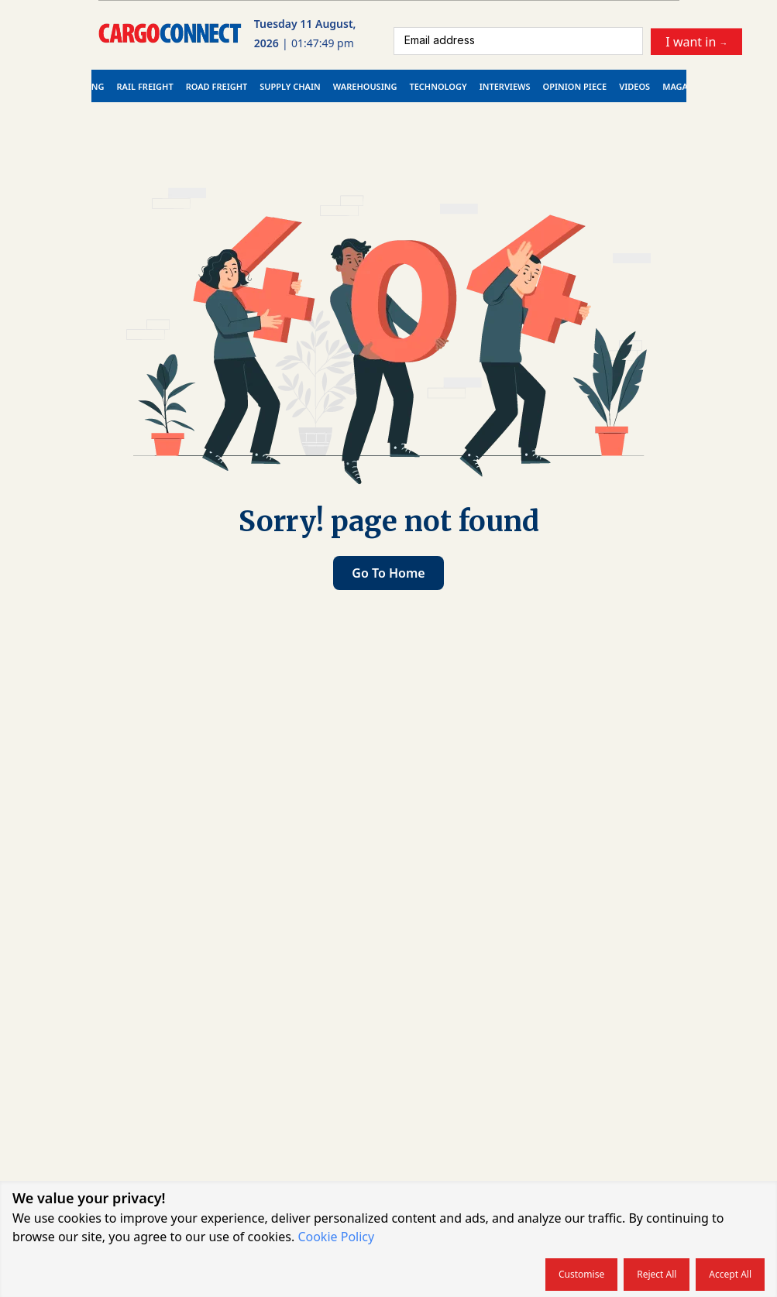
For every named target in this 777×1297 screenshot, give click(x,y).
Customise (581, 1274)
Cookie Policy (335, 1236)
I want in (696, 41)
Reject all (656, 1274)
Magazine (684, 86)
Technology (437, 86)
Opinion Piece (575, 86)
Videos (634, 86)
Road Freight (217, 86)
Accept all (730, 1274)
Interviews (505, 86)
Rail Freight (145, 86)
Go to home (388, 573)
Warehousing (365, 86)
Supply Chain (290, 86)
